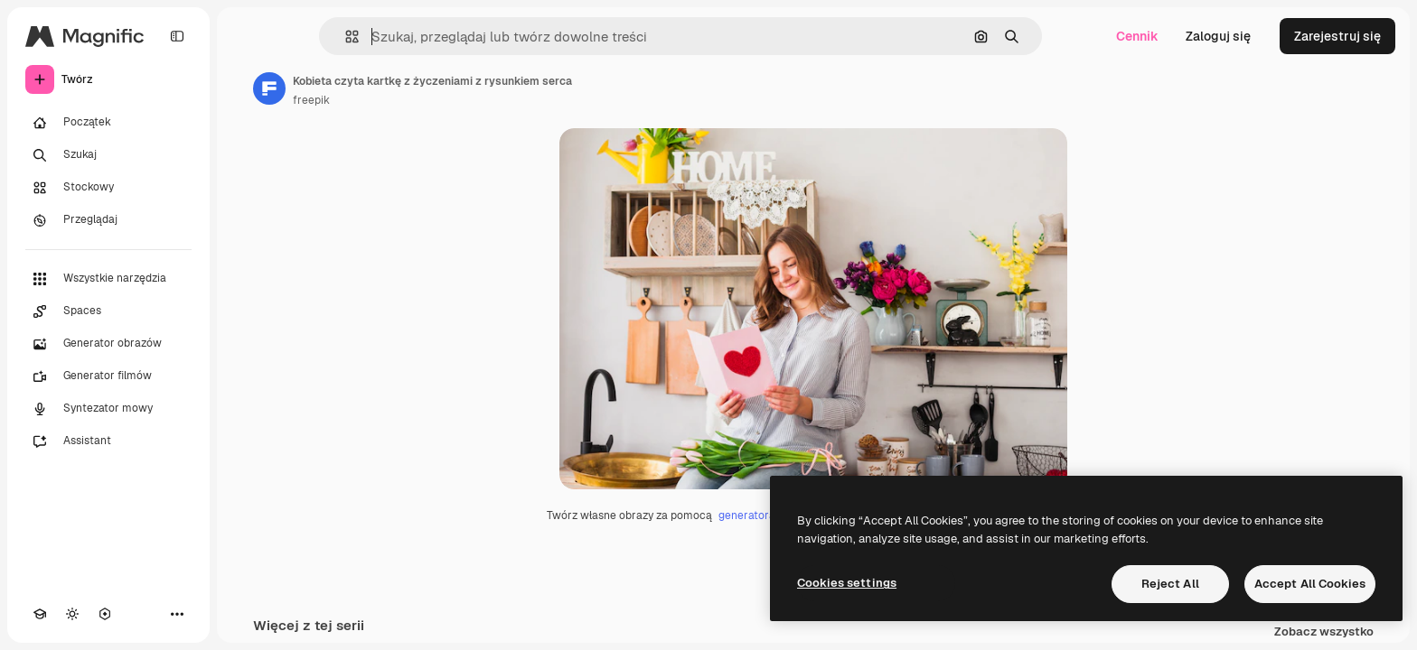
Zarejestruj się (1337, 36)
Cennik (1137, 36)
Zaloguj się (1218, 36)
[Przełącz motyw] (72, 613)
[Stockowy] (108, 187)
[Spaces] (108, 311)
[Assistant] (108, 441)
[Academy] (39, 613)
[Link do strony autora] (269, 88)
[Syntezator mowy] (108, 409)
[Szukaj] (108, 155)
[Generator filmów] (108, 376)
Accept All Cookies (1309, 583)
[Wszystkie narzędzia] (108, 279)
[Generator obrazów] (108, 344)
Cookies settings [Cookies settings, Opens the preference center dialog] (846, 582)
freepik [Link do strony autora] (311, 100)
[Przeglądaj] (108, 220)
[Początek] (108, 122)
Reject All (1170, 583)
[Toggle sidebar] (177, 36)
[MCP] (104, 613)
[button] (345, 36)
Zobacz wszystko (1324, 632)
